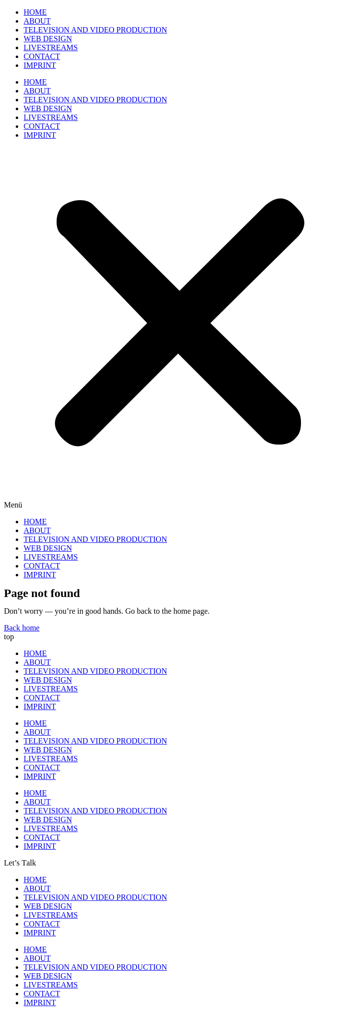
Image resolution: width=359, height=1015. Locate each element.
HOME (35, 12)
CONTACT (42, 56)
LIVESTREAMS (51, 47)
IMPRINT (40, 65)
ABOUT (37, 21)
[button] (179, 328)
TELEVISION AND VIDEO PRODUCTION (95, 30)
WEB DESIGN (48, 38)
